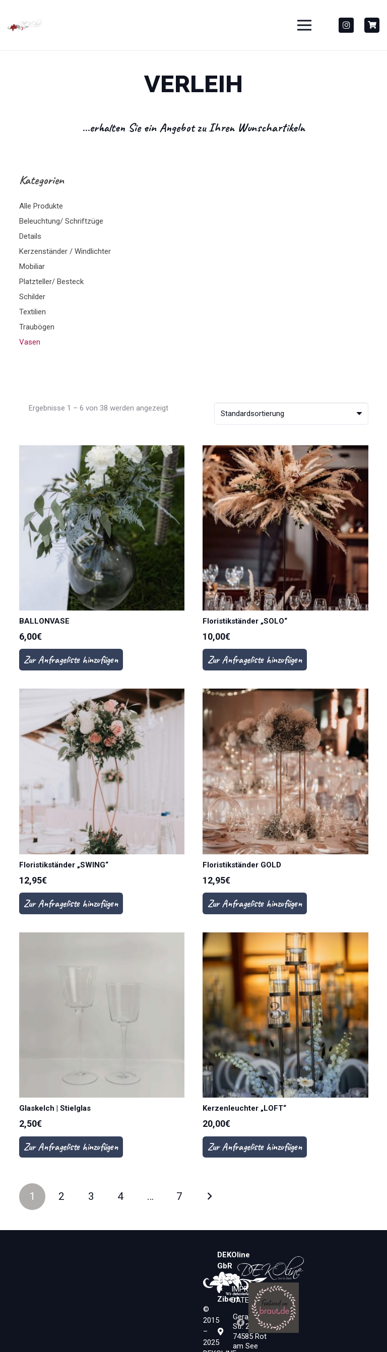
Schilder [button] (32, 296)
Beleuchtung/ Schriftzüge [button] (61, 221)
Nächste (209, 1196)
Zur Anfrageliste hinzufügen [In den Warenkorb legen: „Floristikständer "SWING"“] (71, 903)
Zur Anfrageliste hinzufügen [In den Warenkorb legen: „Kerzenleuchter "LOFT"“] (255, 1146)
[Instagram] (346, 25)
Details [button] (30, 236)
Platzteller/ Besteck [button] (51, 281)
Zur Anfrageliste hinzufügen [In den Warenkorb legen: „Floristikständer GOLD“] (255, 903)
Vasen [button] (29, 342)
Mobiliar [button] (32, 266)
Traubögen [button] (36, 326)
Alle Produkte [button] (41, 206)
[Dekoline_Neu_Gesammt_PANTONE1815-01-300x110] (25, 25)
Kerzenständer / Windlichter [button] (65, 251)
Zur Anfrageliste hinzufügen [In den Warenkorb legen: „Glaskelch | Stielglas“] (71, 1146)
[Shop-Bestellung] (291, 413)
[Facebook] (240, 1322)
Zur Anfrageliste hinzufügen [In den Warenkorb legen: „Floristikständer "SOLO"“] (255, 659)
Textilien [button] (32, 311)
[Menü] (304, 25)
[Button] (371, 25)
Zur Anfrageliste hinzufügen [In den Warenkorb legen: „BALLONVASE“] (71, 659)
